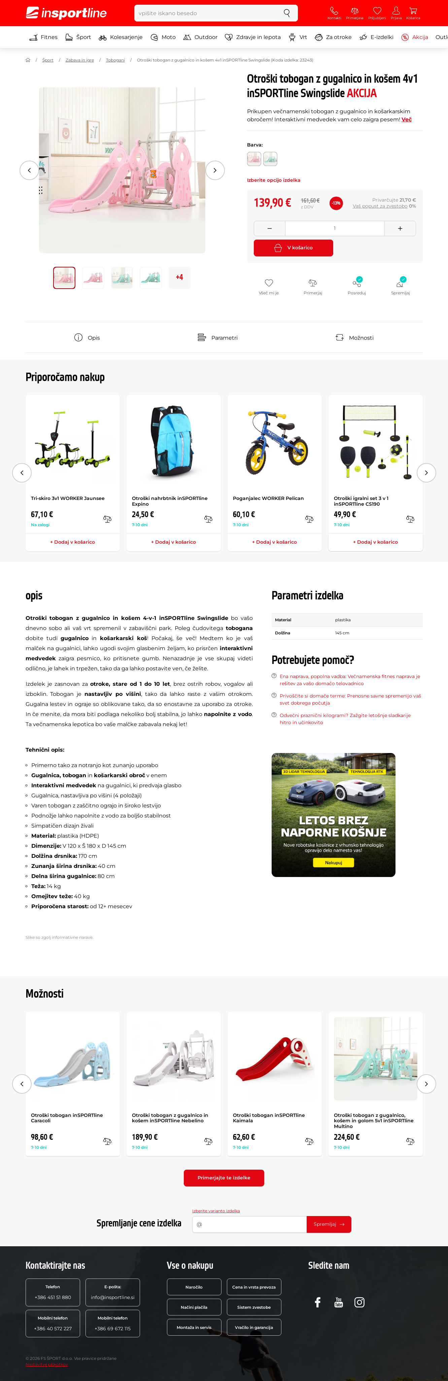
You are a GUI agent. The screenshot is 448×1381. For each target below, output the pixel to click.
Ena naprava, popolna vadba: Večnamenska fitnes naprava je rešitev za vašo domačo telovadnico (350, 679)
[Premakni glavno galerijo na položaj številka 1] (93, 278)
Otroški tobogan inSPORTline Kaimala (269, 1118)
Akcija (414, 37)
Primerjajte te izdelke (224, 1178)
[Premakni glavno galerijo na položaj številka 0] (64, 278)
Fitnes (43, 37)
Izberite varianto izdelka (216, 1210)
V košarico (293, 248)
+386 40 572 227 (53, 1323)
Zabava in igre (80, 59)
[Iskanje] (287, 13)
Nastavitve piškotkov (47, 1364)
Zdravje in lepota (253, 37)
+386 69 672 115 (113, 1323)
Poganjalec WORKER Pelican (268, 498)
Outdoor (200, 37)
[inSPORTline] (66, 13)
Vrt (297, 37)
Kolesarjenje (121, 37)
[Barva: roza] (254, 159)
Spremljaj (329, 1224)
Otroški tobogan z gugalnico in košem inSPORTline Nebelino (170, 1118)
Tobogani (115, 59)
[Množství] (335, 228)
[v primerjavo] (107, 519)
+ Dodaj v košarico (72, 542)
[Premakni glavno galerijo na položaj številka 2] (122, 278)
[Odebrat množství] (269, 228)
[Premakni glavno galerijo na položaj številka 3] (151, 278)
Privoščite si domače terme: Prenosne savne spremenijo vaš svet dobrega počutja (350, 699)
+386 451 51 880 (53, 1292)
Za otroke (333, 37)
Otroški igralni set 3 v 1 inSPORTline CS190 (361, 501)
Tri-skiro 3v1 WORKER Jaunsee (68, 498)
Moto (163, 37)
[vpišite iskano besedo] (205, 13)
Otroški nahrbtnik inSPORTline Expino (170, 501)
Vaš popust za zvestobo (380, 206)
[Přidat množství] (400, 228)
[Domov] (28, 60)
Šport (78, 37)
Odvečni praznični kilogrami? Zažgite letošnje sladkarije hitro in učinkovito (345, 718)
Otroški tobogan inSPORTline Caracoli (67, 1118)
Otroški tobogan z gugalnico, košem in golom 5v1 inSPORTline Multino (374, 1121)
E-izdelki (376, 37)
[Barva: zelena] (270, 159)
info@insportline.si (113, 1292)
